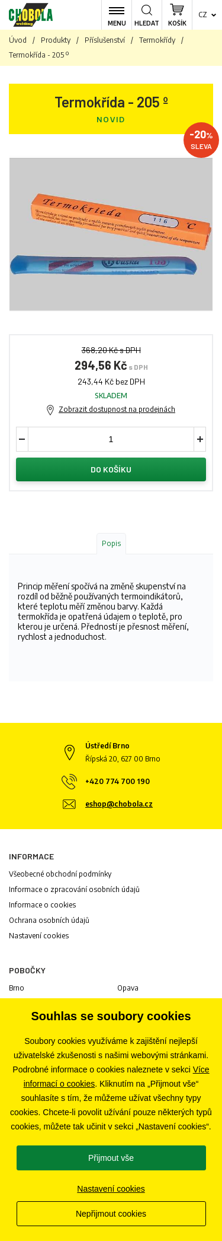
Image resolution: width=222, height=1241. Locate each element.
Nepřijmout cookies (111, 1213)
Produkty (55, 40)
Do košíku (111, 469)
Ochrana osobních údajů (49, 920)
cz (202, 14)
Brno (16, 987)
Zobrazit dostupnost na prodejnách (117, 409)
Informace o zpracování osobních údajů (74, 889)
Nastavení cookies (39, 935)
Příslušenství (105, 40)
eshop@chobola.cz (119, 803)
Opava (128, 987)
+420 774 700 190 (117, 781)
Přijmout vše (111, 1158)
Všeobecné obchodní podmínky (60, 873)
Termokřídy (157, 40)
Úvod (18, 40)
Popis (111, 543)
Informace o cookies (42, 904)
